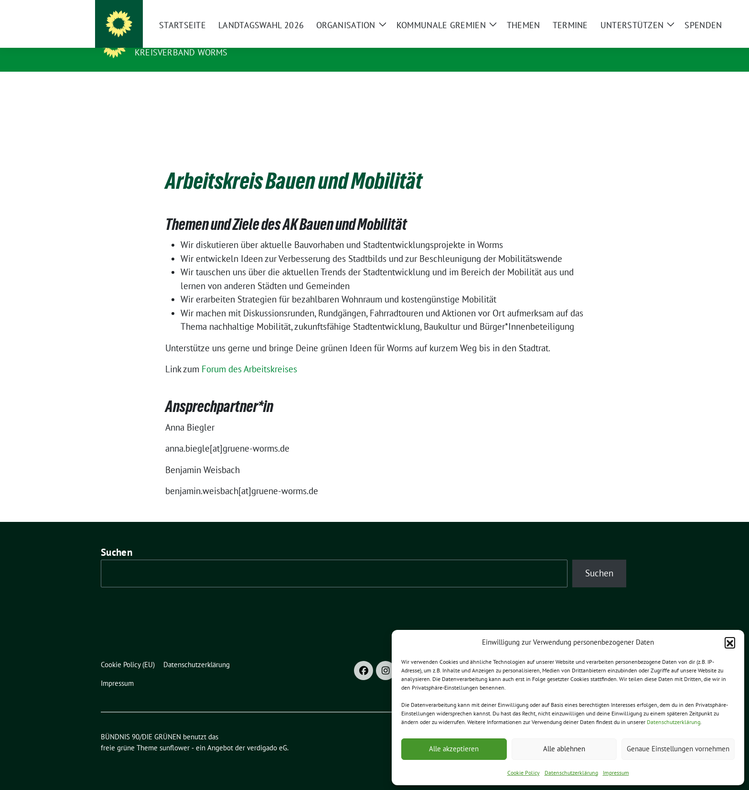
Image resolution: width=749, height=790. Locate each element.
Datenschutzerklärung (673, 721)
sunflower (175, 732)
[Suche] (617, 9)
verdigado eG (267, 732)
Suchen (116, 537)
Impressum (616, 772)
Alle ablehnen (564, 748)
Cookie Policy (523, 772)
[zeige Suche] (631, 9)
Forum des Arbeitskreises (249, 354)
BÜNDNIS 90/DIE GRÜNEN (193, 39)
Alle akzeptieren (454, 748)
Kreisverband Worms (181, 52)
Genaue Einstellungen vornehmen (678, 748)
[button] (730, 642)
